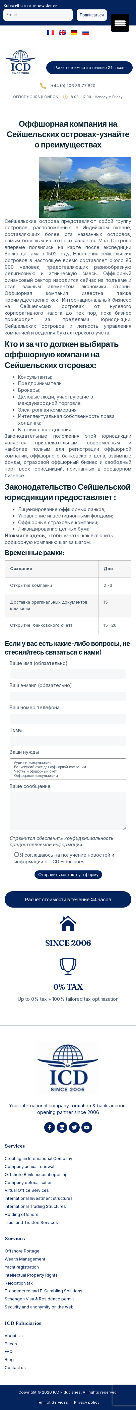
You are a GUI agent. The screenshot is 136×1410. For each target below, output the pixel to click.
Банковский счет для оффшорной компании (68, 767)
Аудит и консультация (68, 762)
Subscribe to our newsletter (30, 5)
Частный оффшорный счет (68, 771)
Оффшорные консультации (68, 776)
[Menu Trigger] (120, 22)
